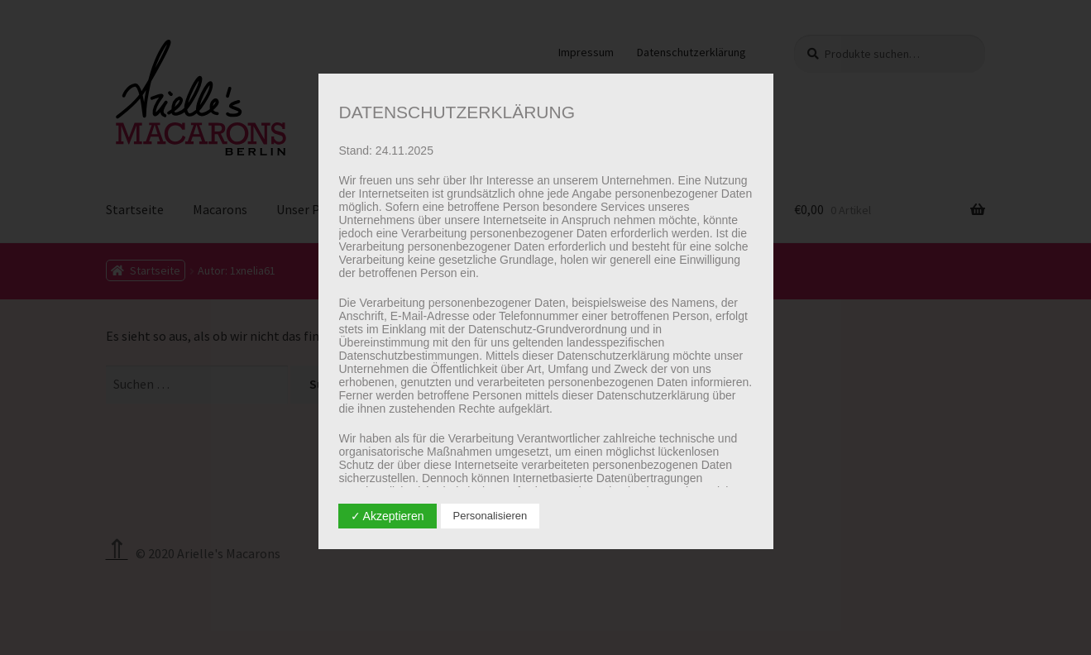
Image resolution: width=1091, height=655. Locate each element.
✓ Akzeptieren (387, 516)
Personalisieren (490, 515)
